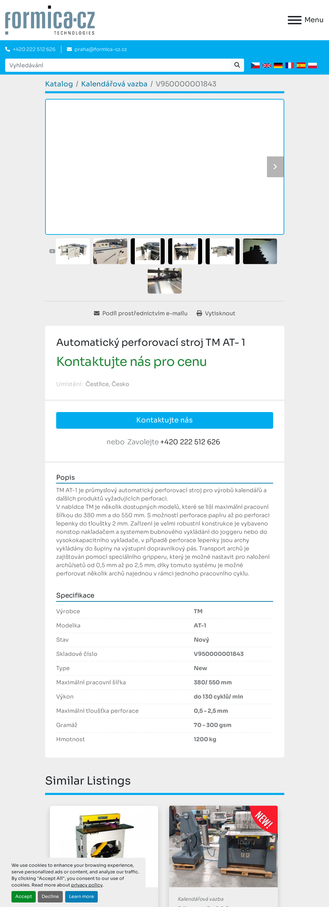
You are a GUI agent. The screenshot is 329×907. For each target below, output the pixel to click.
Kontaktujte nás (164, 420)
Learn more (81, 896)
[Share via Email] (140, 313)
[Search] (117, 65)
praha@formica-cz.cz (101, 49)
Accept (23, 896)
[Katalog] (59, 84)
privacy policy (87, 885)
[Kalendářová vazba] (114, 84)
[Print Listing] (216, 313)
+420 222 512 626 (34, 49)
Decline (50, 896)
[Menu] (295, 20)
